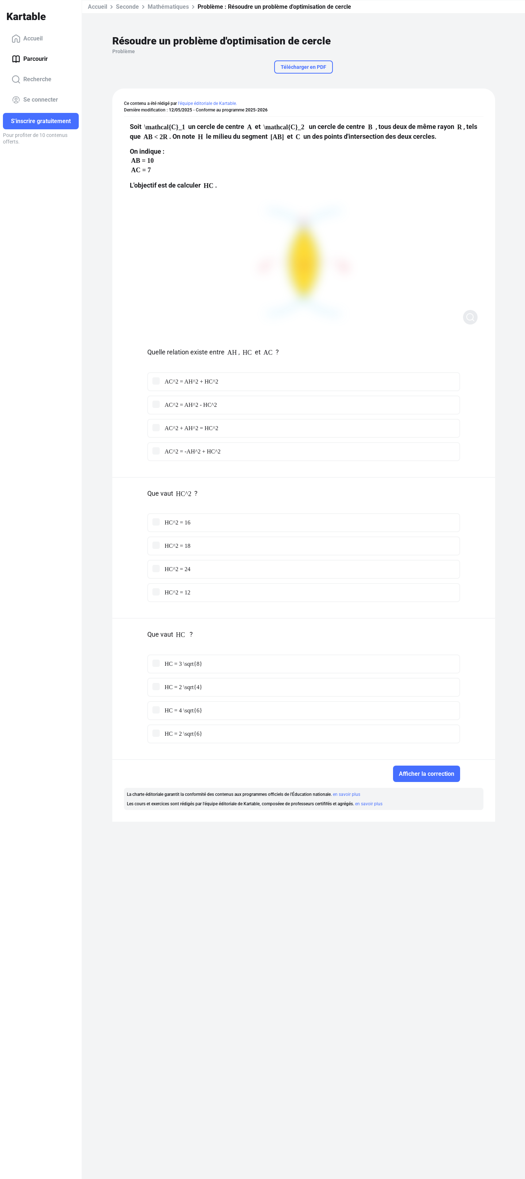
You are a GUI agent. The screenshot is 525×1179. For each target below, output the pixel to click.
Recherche (31, 79)
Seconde (127, 6)
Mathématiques (168, 6)
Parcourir (30, 59)
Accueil (27, 38)
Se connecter (35, 99)
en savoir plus (346, 794)
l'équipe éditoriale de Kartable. (207, 103)
